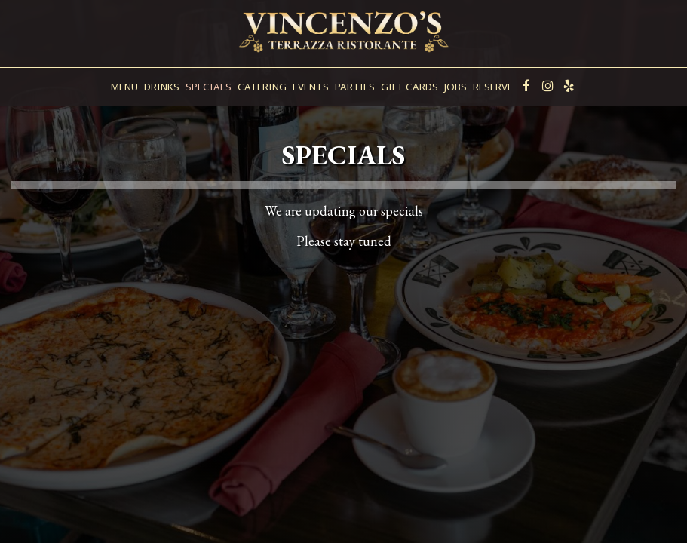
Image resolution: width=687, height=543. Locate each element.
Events (311, 87)
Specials (209, 87)
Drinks (161, 87)
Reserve (493, 87)
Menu (124, 87)
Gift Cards (409, 87)
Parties (355, 87)
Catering (262, 87)
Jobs (455, 87)
